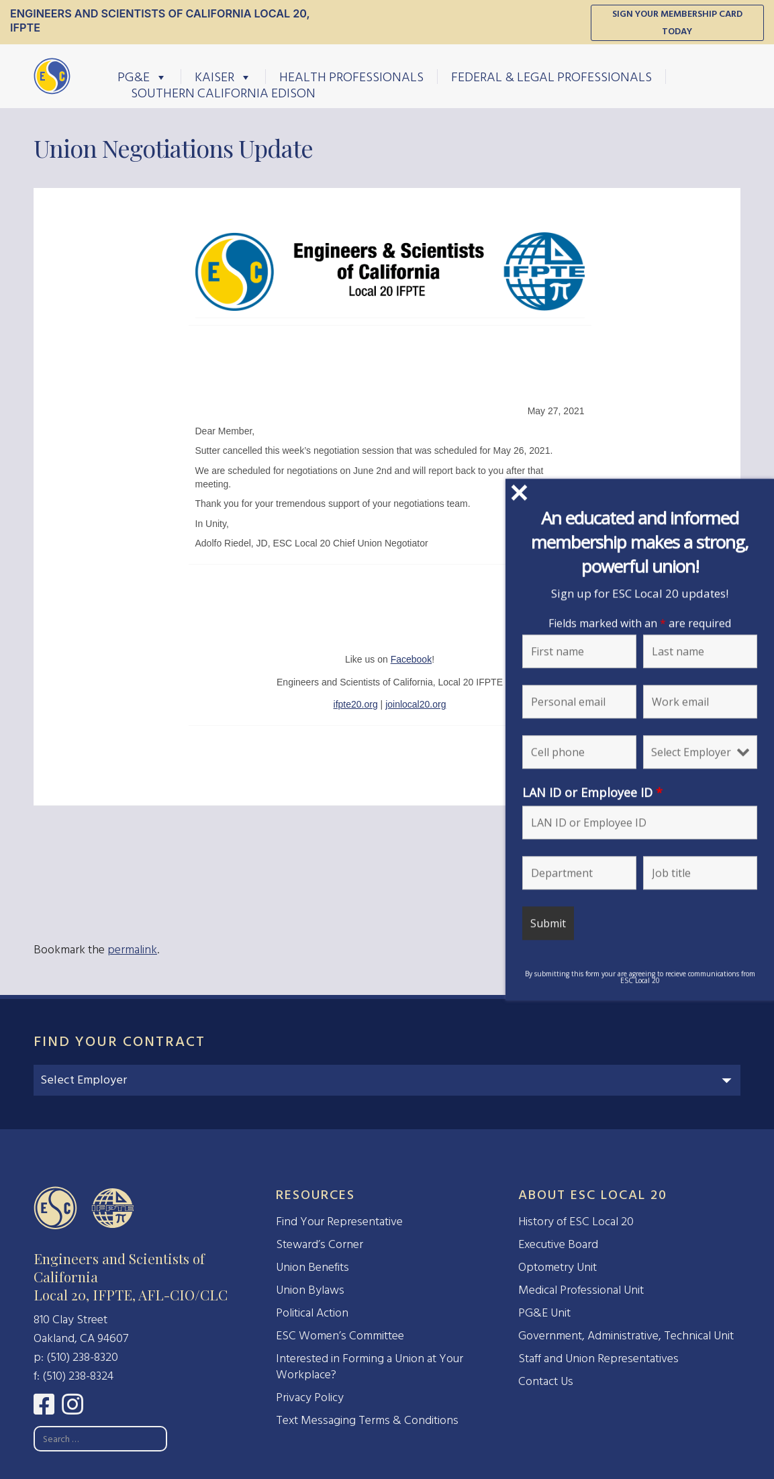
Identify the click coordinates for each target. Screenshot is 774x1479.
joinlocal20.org (415, 704)
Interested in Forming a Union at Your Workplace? (369, 1366)
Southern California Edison (223, 92)
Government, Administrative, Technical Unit (626, 1335)
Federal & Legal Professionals (551, 76)
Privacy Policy (310, 1397)
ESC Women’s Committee (340, 1335)
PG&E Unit (544, 1313)
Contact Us (545, 1381)
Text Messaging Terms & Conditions (367, 1420)
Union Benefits (312, 1267)
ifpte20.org (356, 704)
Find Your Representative (339, 1221)
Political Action (312, 1313)
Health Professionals (351, 76)
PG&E (142, 76)
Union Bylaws (310, 1290)
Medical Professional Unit (581, 1290)
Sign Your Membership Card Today (677, 22)
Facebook (411, 659)
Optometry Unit (557, 1267)
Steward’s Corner (319, 1244)
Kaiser (223, 76)
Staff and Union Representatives (598, 1358)
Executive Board (558, 1244)
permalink (132, 949)
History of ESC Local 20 (576, 1221)
